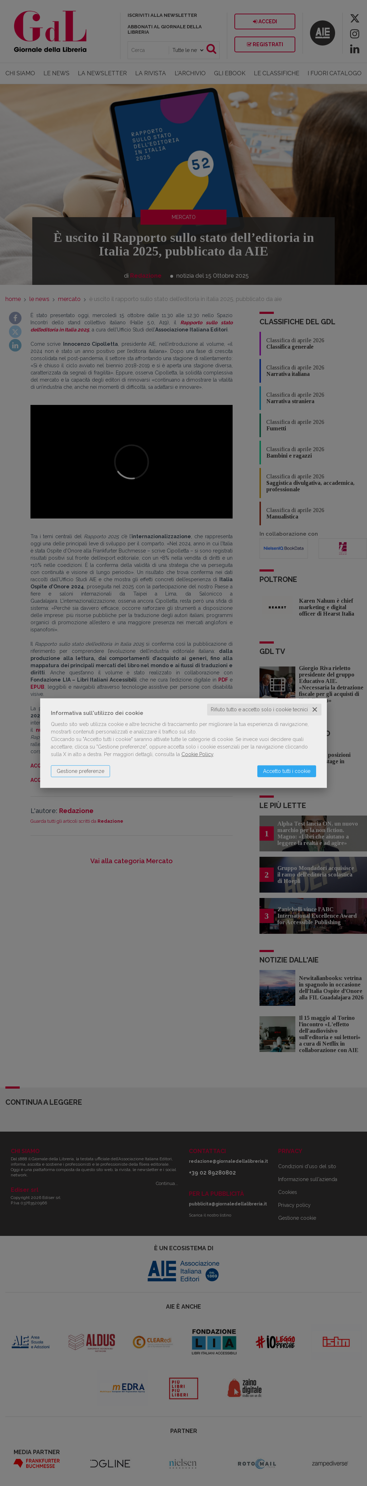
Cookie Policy (197, 754)
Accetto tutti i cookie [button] (286, 771)
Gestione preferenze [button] (80, 771)
